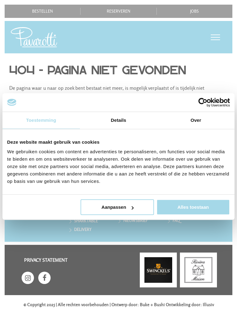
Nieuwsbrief (135, 220)
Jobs (194, 11)
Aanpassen (118, 207)
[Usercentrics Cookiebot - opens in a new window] (203, 102)
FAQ (176, 220)
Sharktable (86, 221)
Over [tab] (195, 120)
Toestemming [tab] (41, 120)
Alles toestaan (193, 207)
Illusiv (208, 304)
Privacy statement (46, 260)
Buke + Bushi (152, 304)
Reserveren (118, 11)
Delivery (83, 229)
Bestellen (42, 11)
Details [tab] (118, 120)
